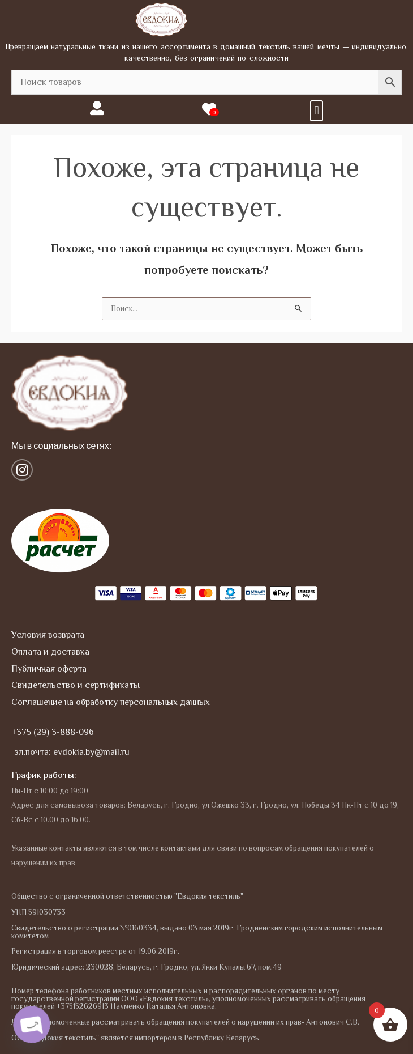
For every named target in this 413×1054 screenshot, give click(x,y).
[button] (316, 110)
